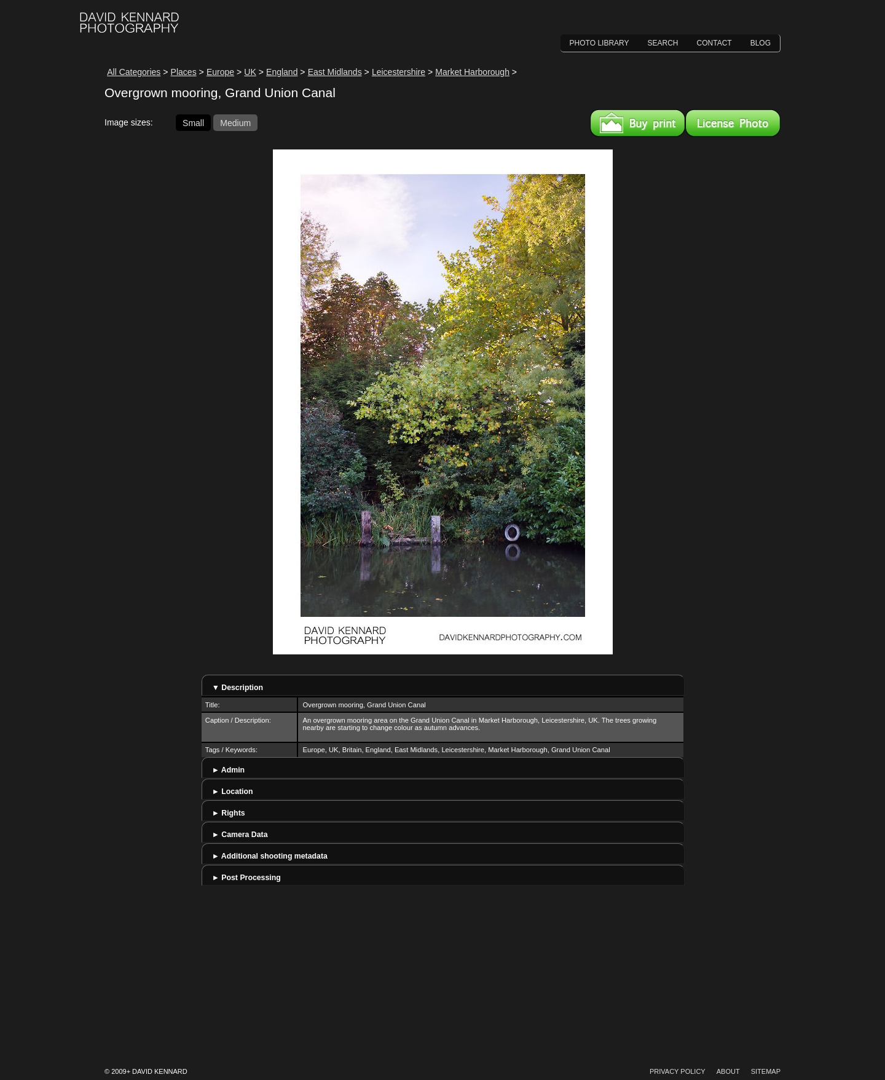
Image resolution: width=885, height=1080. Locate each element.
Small (193, 122)
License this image (733, 123)
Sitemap (766, 1071)
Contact (714, 43)
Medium (235, 122)
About (728, 1071)
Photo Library (599, 43)
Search (663, 43)
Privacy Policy (678, 1071)
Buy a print (637, 123)
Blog (760, 43)
